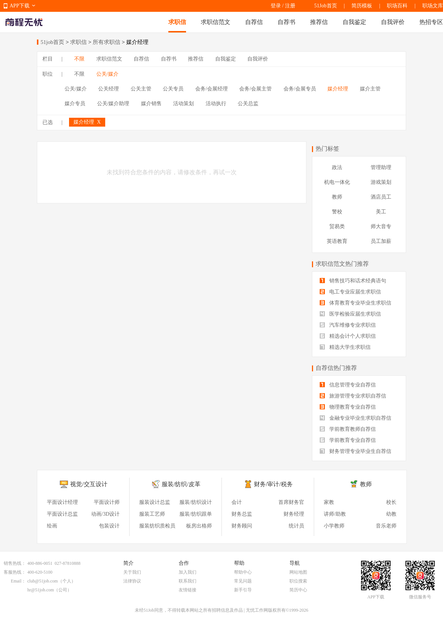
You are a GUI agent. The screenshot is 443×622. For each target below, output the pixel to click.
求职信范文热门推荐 (342, 264)
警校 (337, 211)
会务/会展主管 (255, 89)
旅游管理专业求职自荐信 (353, 396)
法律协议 (132, 581)
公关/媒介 (107, 74)
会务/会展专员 (300, 89)
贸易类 (337, 226)
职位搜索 (298, 581)
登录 (276, 5)
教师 (337, 197)
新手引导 (243, 589)
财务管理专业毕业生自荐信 (355, 451)
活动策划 (183, 103)
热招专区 (431, 22)
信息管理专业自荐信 (348, 385)
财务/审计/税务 (273, 484)
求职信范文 (215, 22)
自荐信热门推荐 (336, 368)
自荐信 (254, 22)
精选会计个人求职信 (348, 336)
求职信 (177, 22)
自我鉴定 (354, 22)
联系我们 (187, 581)
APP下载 (20, 5)
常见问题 (243, 581)
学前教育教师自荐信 (348, 429)
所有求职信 (106, 42)
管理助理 (381, 167)
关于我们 (132, 572)
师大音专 (381, 226)
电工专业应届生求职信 (350, 292)
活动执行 (216, 103)
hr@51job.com (40, 589)
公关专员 (173, 89)
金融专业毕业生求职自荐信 (355, 418)
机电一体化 (337, 182)
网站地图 (298, 572)
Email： (18, 581)
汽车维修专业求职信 (348, 325)
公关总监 (248, 103)
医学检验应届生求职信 (350, 314)
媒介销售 (151, 103)
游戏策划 (381, 182)
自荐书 (286, 22)
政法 (337, 167)
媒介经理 (337, 89)
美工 (381, 211)
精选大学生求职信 (345, 347)
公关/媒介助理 (113, 103)
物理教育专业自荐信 (348, 407)
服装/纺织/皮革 (181, 484)
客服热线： (15, 572)
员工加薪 (381, 241)
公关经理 (108, 89)
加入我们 (187, 572)
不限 (79, 59)
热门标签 (327, 148)
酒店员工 (381, 197)
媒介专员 (75, 103)
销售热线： (15, 563)
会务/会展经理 (211, 89)
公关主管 (141, 89)
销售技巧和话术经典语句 (353, 280)
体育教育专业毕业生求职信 (355, 303)
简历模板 (361, 5)
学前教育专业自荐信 (348, 440)
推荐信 (319, 22)
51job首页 (52, 42)
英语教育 (337, 241)
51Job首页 (325, 5)
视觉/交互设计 (88, 484)
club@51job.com (42, 581)
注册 (290, 5)
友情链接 (187, 589)
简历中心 (298, 589)
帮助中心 (243, 572)
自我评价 (393, 22)
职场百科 (397, 5)
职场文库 (432, 5)
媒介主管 (370, 89)
